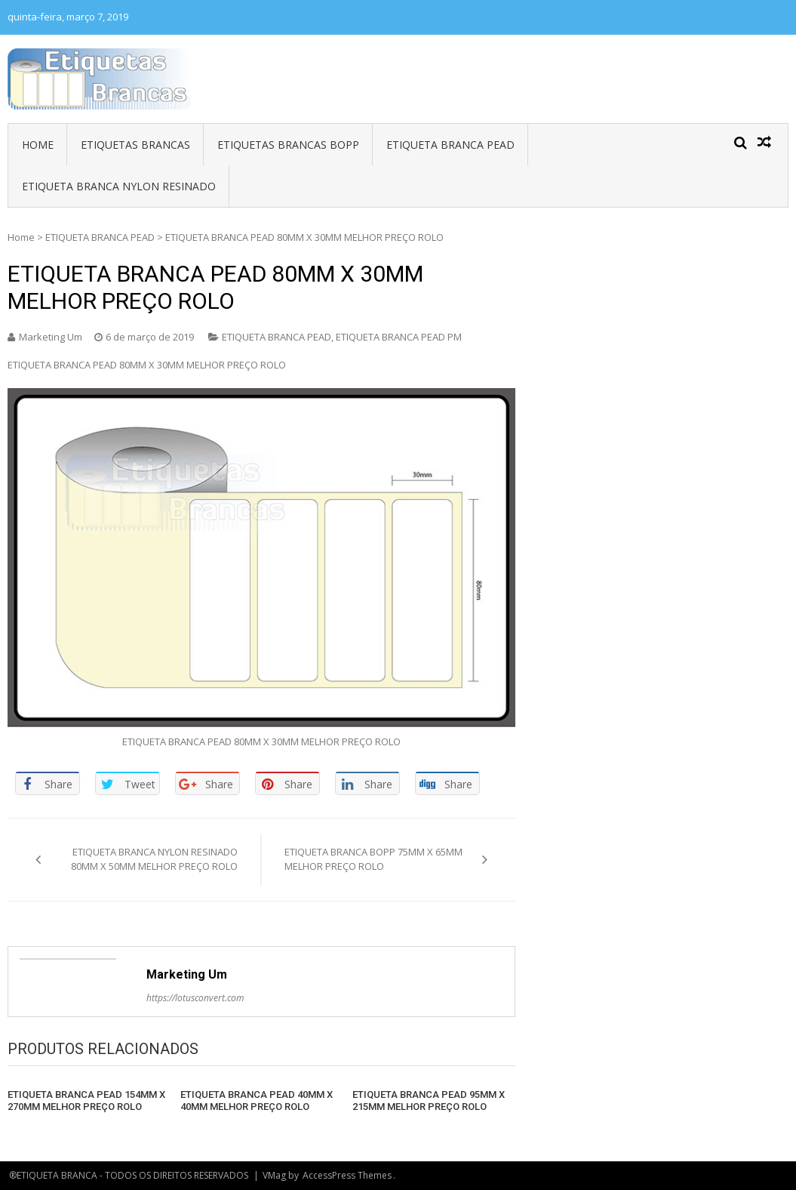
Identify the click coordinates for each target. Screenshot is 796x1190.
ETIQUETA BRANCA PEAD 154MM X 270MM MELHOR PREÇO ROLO (86, 1100)
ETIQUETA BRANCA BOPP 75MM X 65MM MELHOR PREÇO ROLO (373, 859)
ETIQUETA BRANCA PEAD (450, 144)
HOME (38, 144)
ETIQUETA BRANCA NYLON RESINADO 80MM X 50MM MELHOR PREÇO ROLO (154, 859)
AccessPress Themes (347, 1175)
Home (21, 237)
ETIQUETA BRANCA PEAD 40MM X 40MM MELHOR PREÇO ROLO (256, 1100)
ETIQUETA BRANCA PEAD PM (399, 337)
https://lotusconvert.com (195, 997)
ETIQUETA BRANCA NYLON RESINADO (119, 186)
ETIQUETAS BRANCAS (135, 144)
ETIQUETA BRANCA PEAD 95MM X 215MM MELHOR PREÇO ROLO (428, 1100)
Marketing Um (50, 337)
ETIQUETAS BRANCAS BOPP (288, 144)
